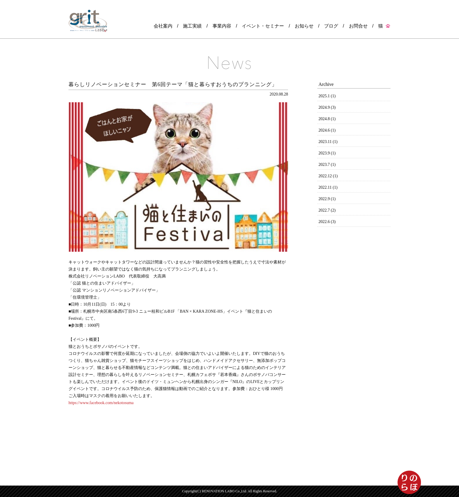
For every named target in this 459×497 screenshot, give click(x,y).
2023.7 (326, 164)
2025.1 (326, 96)
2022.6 (326, 221)
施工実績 (192, 25)
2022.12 (328, 176)
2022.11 (328, 187)
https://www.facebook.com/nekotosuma (100, 403)
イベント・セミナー (263, 25)
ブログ (331, 25)
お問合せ (358, 25)
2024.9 (326, 107)
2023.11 (328, 141)
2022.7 (326, 210)
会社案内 (163, 25)
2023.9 (326, 153)
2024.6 (326, 130)
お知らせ (304, 25)
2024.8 (326, 119)
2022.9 (326, 199)
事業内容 (222, 25)
